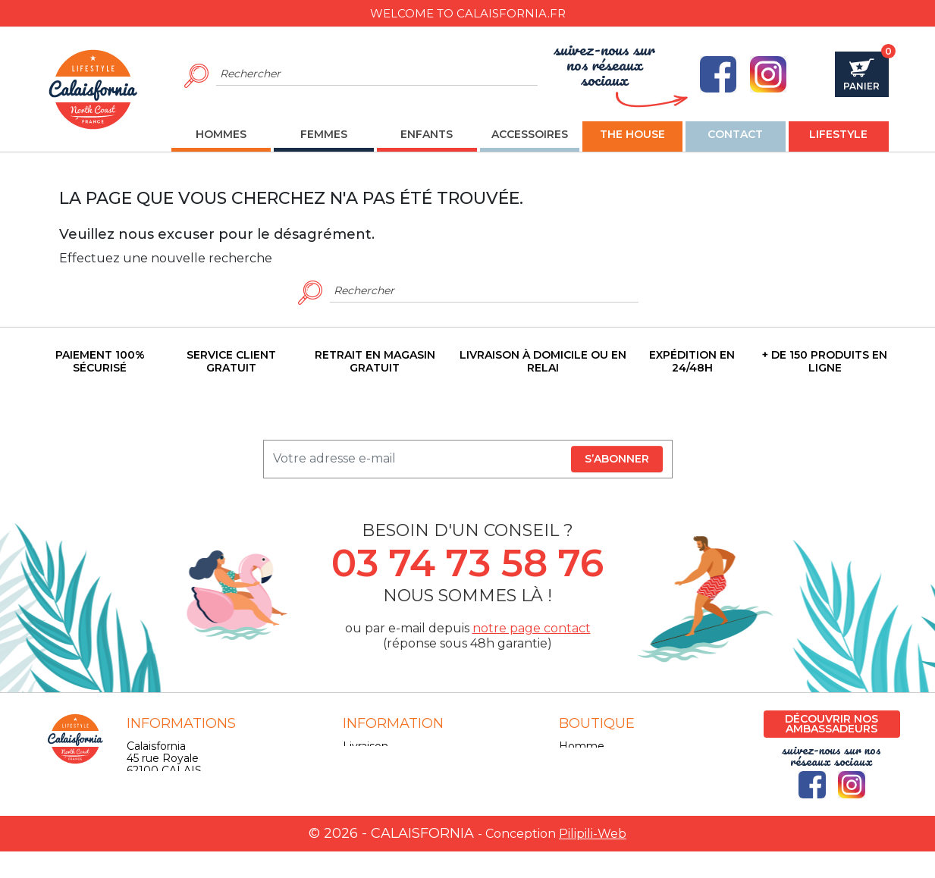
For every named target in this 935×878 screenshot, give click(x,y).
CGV (354, 770)
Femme (580, 758)
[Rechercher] (377, 74)
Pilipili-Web (592, 860)
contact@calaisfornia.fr (186, 819)
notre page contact (531, 628)
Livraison (365, 746)
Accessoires (590, 782)
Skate (574, 794)
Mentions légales (388, 758)
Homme (581, 746)
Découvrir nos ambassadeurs (831, 723)
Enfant (577, 770)
